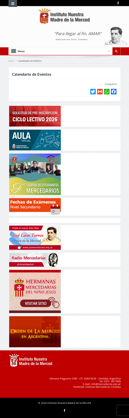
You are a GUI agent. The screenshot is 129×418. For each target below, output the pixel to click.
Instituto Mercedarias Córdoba (103, 386)
